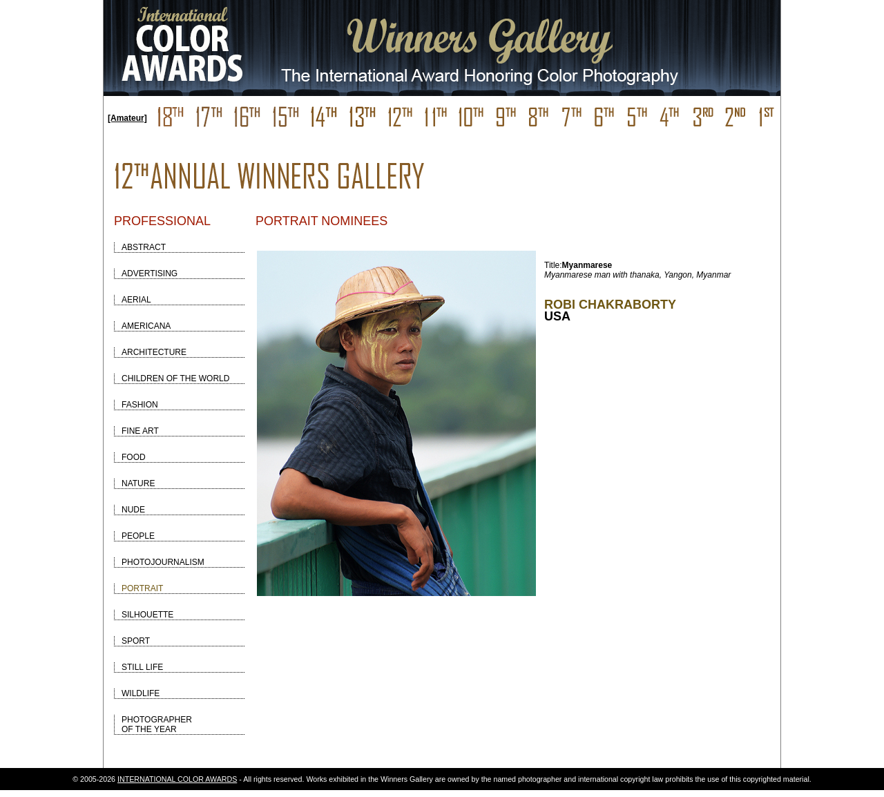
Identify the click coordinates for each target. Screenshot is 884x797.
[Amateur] (127, 118)
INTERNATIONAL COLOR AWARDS (177, 779)
